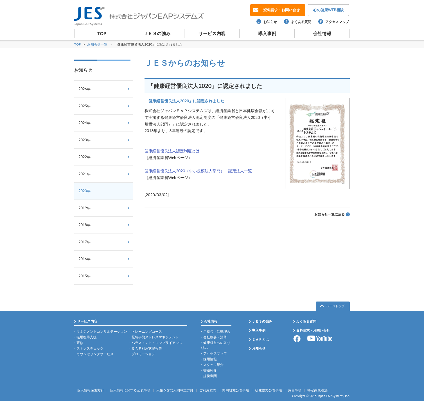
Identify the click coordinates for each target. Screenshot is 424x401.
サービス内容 (212, 33)
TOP (101, 33)
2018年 (84, 225)
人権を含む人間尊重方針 (174, 390)
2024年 (84, 123)
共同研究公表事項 (235, 390)
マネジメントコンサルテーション (101, 331)
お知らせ (270, 22)
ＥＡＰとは (260, 339)
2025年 (84, 106)
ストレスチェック (89, 348)
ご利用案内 (207, 390)
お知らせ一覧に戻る (329, 214)
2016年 (84, 259)
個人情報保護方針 (90, 390)
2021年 (84, 174)
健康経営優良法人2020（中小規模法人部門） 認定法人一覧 (198, 170)
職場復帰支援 (86, 337)
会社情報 (322, 33)
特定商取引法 (317, 390)
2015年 (84, 276)
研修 (79, 343)
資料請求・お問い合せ (313, 330)
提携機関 (210, 376)
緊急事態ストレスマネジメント (155, 337)
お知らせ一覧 (97, 44)
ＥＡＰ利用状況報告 (147, 348)
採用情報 (210, 359)
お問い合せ (281, 10)
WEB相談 (328, 10)
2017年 (84, 242)
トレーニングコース (147, 331)
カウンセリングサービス (95, 354)
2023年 (84, 140)
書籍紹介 (210, 370)
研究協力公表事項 (268, 390)
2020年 (84, 191)
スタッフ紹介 (213, 365)
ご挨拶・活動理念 (216, 331)
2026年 (84, 89)
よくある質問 (301, 22)
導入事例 (267, 33)
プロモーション (143, 354)
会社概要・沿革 (215, 337)
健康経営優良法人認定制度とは (172, 150)
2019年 (84, 208)
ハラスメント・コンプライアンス (157, 343)
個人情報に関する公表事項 (130, 390)
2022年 (84, 157)
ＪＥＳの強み (156, 33)
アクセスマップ (337, 22)
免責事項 (294, 390)
